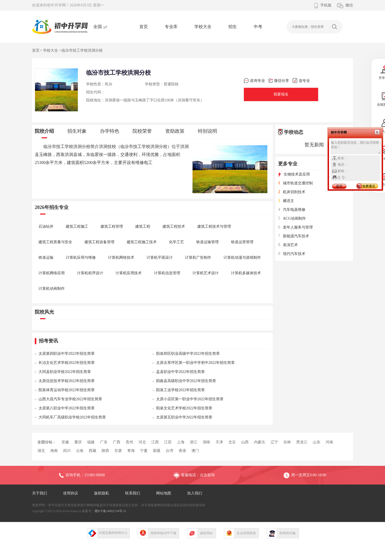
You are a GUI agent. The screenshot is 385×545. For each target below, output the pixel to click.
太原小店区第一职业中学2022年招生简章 (190, 399)
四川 (67, 451)
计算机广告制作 (198, 258)
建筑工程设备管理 (99, 242)
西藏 (92, 451)
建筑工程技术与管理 (214, 226)
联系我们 (132, 493)
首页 (143, 26)
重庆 (78, 442)
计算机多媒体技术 (246, 273)
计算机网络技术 (121, 258)
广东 (103, 442)
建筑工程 (142, 226)
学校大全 (202, 26)
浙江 (193, 442)
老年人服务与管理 (295, 227)
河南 (329, 442)
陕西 (105, 451)
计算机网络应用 (51, 273)
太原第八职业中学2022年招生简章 (66, 408)
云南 (79, 451)
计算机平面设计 (160, 258)
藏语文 (286, 201)
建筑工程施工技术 (142, 242)
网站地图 (163, 493)
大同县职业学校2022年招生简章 (64, 372)
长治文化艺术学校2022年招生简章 (66, 363)
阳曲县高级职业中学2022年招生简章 (186, 381)
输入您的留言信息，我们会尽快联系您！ (355, 147)
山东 (316, 442)
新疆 (156, 451)
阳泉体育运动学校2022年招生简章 (66, 390)
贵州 (129, 442)
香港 (182, 451)
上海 (180, 442)
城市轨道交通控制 (295, 183)
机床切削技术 (291, 192)
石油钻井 (45, 226)
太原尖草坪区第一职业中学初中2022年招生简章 (195, 363)
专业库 (171, 26)
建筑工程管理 (112, 226)
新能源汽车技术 (293, 236)
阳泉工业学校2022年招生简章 (180, 390)
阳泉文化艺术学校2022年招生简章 (184, 408)
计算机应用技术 (129, 273)
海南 (54, 451)
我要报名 (281, 94)
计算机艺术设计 (205, 273)
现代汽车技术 (291, 254)
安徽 (65, 442)
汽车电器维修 (291, 210)
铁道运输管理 (207, 242)
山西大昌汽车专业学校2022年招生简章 (70, 399)
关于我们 (39, 493)
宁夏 (144, 451)
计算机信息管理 (167, 273)
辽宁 (274, 442)
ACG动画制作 (292, 218)
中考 (258, 26)
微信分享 (278, 81)
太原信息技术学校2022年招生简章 (66, 381)
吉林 (287, 442)
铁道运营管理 (242, 242)
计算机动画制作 (51, 289)
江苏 (168, 442)
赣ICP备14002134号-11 (110, 511)
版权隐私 (101, 493)
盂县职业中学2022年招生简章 (180, 372)
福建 (91, 442)
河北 (142, 442)
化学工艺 (176, 242)
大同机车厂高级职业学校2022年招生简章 (72, 417)
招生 (232, 26)
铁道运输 (45, 258)
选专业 (301, 81)
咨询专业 (254, 81)
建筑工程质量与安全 (55, 242)
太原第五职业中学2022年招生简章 (184, 417)
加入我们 (194, 493)
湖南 (206, 442)
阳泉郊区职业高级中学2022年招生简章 (188, 354)
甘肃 (118, 451)
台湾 (169, 451)
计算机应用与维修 (81, 258)
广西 (116, 442)
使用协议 (70, 493)
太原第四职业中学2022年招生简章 (66, 354)
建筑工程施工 (77, 226)
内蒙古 (259, 442)
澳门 (195, 451)
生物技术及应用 (294, 174)
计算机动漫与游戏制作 (242, 258)
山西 (245, 442)
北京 (232, 442)
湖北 (41, 451)
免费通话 (368, 186)
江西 (155, 442)
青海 (131, 451)
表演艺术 (288, 245)
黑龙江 (301, 442)
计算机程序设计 (90, 273)
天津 (219, 442)
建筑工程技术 (174, 226)
